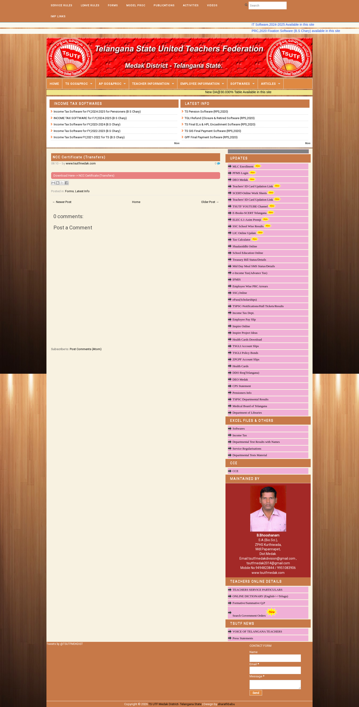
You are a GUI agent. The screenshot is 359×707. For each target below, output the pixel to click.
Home (54, 83)
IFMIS (236, 279)
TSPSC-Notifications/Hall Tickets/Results (258, 306)
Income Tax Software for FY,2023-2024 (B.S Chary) (87, 124)
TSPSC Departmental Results (250, 399)
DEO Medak (244, 180)
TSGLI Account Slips (245, 346)
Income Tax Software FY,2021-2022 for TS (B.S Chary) (89, 137)
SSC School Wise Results (252, 226)
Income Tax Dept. (243, 313)
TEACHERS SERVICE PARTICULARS (257, 589)
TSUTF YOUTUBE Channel (254, 206)
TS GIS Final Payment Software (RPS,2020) (213, 131)
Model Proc (135, 5)
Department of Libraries (247, 412)
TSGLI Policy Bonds (245, 353)
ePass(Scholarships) (244, 299)
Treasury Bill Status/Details (249, 259)
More (177, 143)
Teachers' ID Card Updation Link (256, 186)
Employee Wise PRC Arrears (250, 286)
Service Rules (61, 5)
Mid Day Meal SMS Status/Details (253, 266)
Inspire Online (241, 326)
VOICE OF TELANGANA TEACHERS (257, 631)
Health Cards (240, 366)
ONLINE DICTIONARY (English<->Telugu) (260, 596)
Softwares (240, 83)
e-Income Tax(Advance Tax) (249, 273)
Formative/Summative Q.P (248, 603)
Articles (268, 83)
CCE (235, 471)
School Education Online (247, 253)
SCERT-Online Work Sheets (253, 193)
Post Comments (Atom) (86, 349)
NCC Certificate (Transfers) (79, 157)
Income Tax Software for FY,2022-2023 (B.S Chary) (87, 131)
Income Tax (239, 435)
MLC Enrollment (247, 166)
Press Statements (242, 638)
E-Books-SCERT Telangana (253, 213)
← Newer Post (61, 202)
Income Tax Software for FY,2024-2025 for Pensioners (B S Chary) (97, 111)
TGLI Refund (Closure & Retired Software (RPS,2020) (220, 118)
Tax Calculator (245, 239)
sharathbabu (226, 704)
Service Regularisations (246, 448)
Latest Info (82, 191)
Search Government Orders (254, 612)
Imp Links (58, 16)
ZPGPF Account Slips (245, 359)
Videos (212, 5)
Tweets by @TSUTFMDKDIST (64, 644)
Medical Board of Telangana (249, 406)
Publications (164, 5)
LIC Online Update (248, 233)
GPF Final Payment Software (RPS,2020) (211, 137)
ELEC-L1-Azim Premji (250, 219)
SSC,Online (239, 293)
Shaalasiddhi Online (244, 246)
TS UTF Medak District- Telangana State (174, 704)
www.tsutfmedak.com (81, 163)
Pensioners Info (241, 392)
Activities (191, 5)
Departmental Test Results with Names (256, 442)
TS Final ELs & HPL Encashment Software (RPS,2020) (220, 124)
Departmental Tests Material (249, 455)
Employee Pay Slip (244, 319)
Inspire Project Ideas (244, 332)
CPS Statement (241, 386)
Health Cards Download (247, 339)
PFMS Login (244, 173)
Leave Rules (90, 5)
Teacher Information (150, 83)
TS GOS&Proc (76, 83)
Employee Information (200, 83)
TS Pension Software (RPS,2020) (206, 111)
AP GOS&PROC (110, 83)
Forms (113, 5)
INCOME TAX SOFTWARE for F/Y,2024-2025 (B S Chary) (90, 118)
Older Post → (210, 202)
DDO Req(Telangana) (245, 372)
